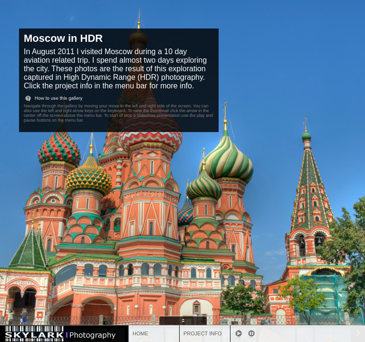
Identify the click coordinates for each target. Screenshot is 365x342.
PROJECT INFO (202, 333)
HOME (140, 333)
